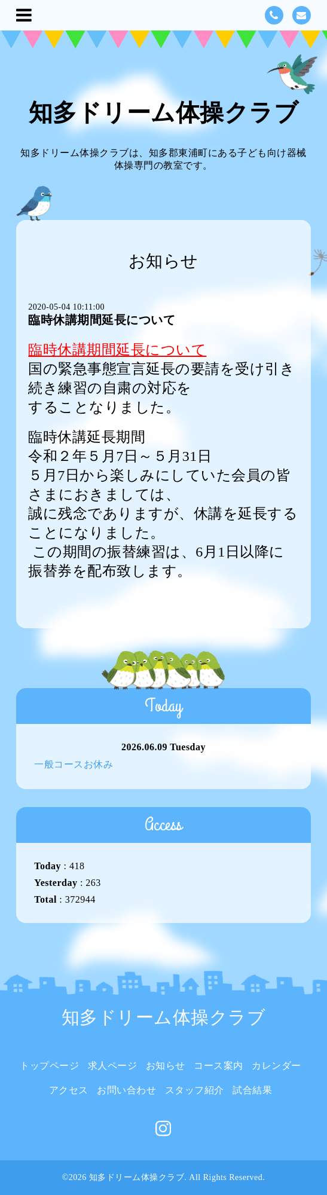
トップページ (49, 1065)
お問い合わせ (126, 1090)
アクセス (68, 1090)
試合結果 (252, 1090)
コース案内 (218, 1065)
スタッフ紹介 (194, 1090)
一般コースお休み (73, 764)
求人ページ (112, 1065)
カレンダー (276, 1065)
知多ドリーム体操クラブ (164, 112)
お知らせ (165, 1065)
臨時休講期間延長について (101, 319)
